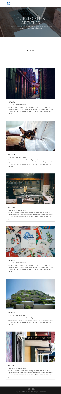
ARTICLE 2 (11, 313)
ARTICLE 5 (11, 155)
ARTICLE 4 (11, 207)
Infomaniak (42, 392)
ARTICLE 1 (11, 365)
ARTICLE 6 (11, 102)
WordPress (26, 392)
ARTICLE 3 (11, 260)
